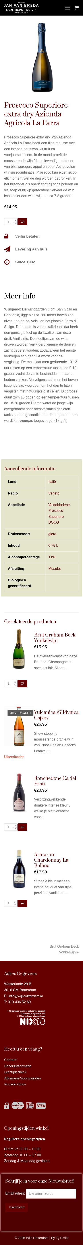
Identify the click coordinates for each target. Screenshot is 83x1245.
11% (52, 557)
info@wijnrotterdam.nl (25, 996)
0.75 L (53, 545)
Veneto (54, 493)
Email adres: (15, 1193)
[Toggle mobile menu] (67, 7)
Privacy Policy (15, 1084)
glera (52, 534)
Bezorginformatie (17, 1066)
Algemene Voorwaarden (22, 1078)
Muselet (54, 568)
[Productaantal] (8, 221)
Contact (10, 1059)
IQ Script (62, 1238)
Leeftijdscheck (15, 1072)
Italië (52, 482)
